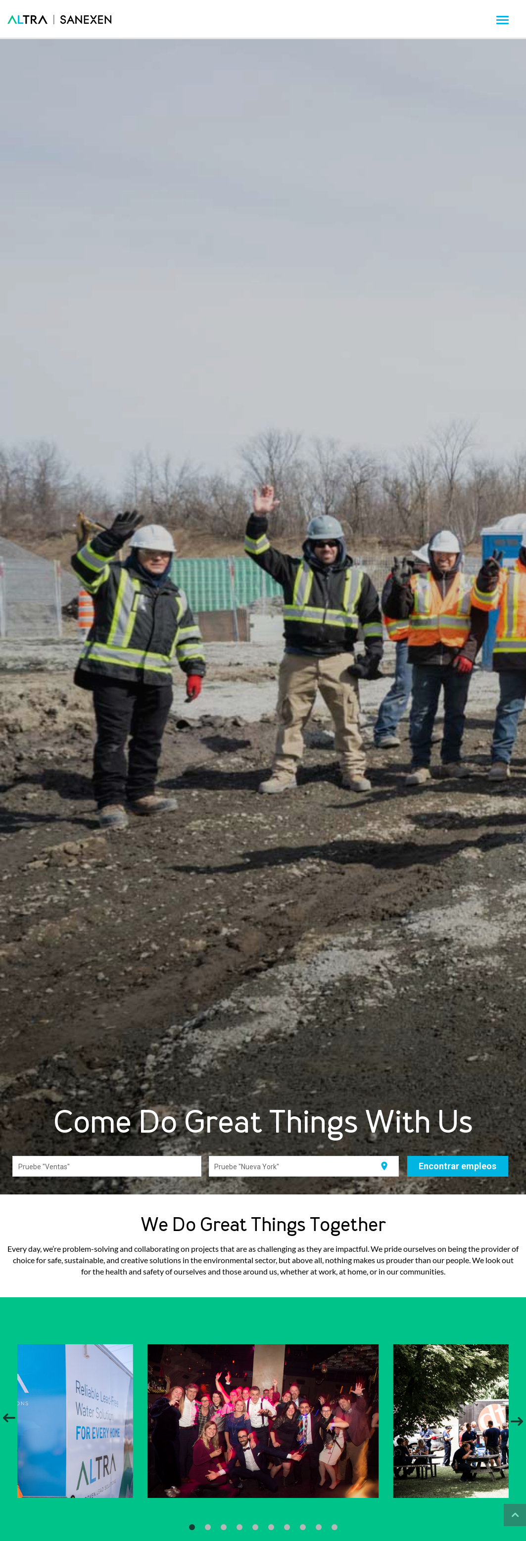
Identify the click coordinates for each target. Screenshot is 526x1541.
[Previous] (9, 1421)
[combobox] (107, 1166)
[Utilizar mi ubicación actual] (384, 1166)
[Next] (517, 1421)
